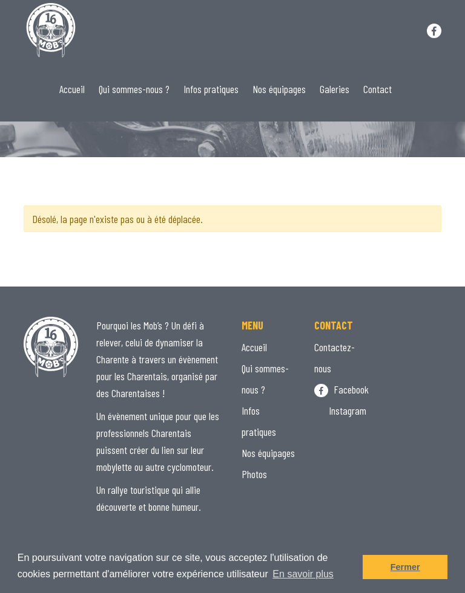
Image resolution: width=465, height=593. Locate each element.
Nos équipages (279, 89)
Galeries (334, 89)
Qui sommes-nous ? (134, 89)
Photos (254, 474)
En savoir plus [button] (303, 574)
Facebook (341, 389)
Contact (377, 89)
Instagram (340, 410)
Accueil (72, 89)
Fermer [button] (405, 567)
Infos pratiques (211, 89)
